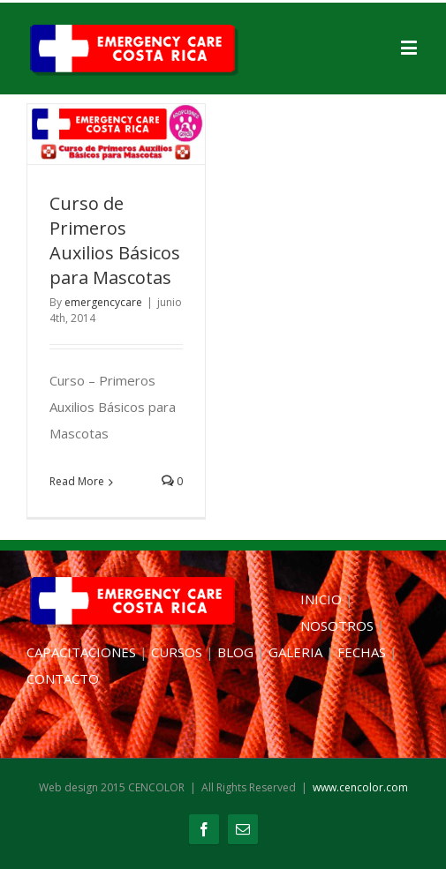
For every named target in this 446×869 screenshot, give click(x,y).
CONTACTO (62, 678)
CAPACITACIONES (81, 652)
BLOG (235, 652)
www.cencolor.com (360, 787)
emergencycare (103, 302)
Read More (76, 481)
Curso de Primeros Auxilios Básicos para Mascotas (114, 240)
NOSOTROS (337, 625)
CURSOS (176, 652)
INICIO (321, 599)
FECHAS (361, 652)
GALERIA (295, 652)
